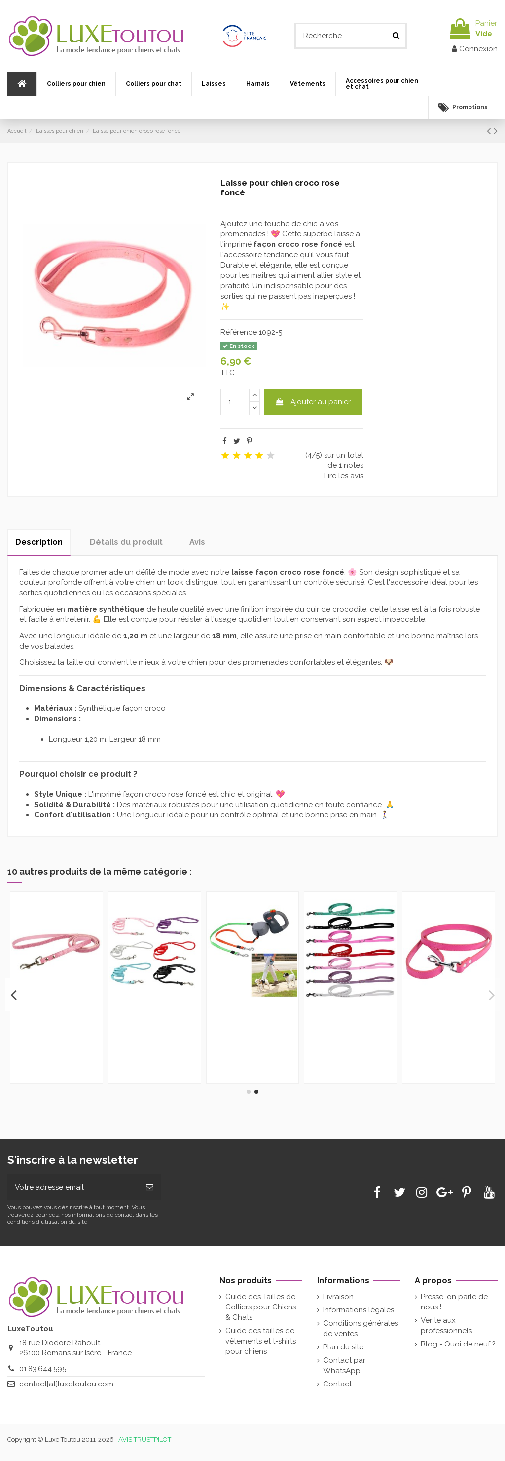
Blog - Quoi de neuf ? (458, 1344)
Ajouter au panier (313, 401)
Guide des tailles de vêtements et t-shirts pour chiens (260, 1341)
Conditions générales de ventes (360, 1328)
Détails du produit (126, 542)
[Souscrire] (150, 1187)
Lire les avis (343, 475)
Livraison (338, 1296)
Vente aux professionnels (446, 1325)
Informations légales (358, 1310)
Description (39, 542)
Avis (197, 542)
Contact (337, 1384)
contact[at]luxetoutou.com (66, 1384)
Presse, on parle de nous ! (454, 1301)
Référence (238, 332)
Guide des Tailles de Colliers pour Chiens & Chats (260, 1307)
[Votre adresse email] (73, 1187)
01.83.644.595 (42, 1368)
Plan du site (343, 1347)
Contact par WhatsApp (344, 1365)
